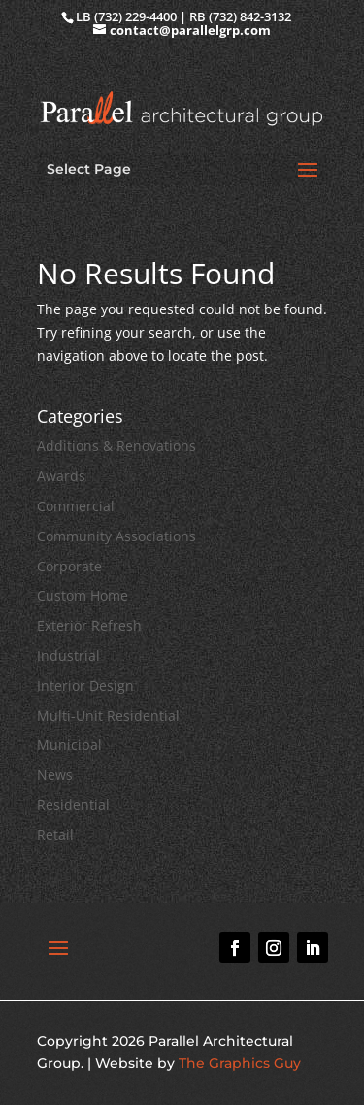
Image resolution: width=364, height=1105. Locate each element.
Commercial (76, 506)
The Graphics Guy (240, 1063)
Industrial (68, 655)
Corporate (69, 566)
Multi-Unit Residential (108, 715)
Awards (61, 476)
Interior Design (85, 685)
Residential (73, 805)
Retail (55, 835)
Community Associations (116, 536)
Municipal (69, 744)
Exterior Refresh (89, 625)
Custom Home (82, 595)
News (55, 774)
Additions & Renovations (116, 446)
